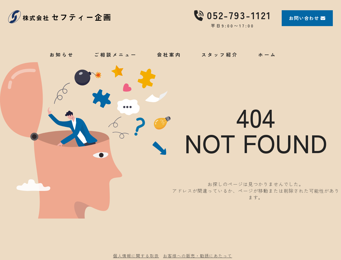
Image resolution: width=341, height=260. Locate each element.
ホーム (267, 54)
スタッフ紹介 (219, 54)
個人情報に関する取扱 (136, 256)
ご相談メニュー (115, 54)
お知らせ (62, 54)
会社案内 (169, 54)
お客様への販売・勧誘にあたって (197, 256)
